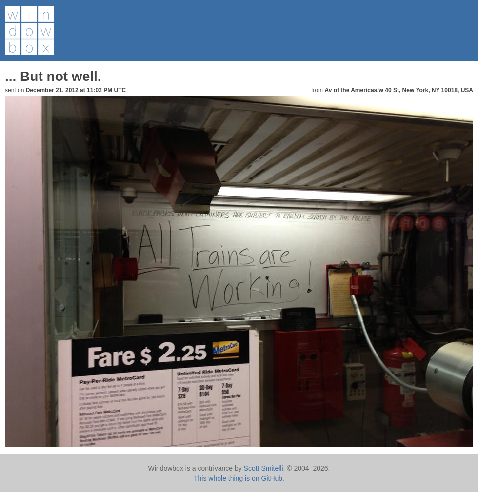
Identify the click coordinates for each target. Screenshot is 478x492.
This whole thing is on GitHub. (239, 478)
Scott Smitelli (263, 468)
